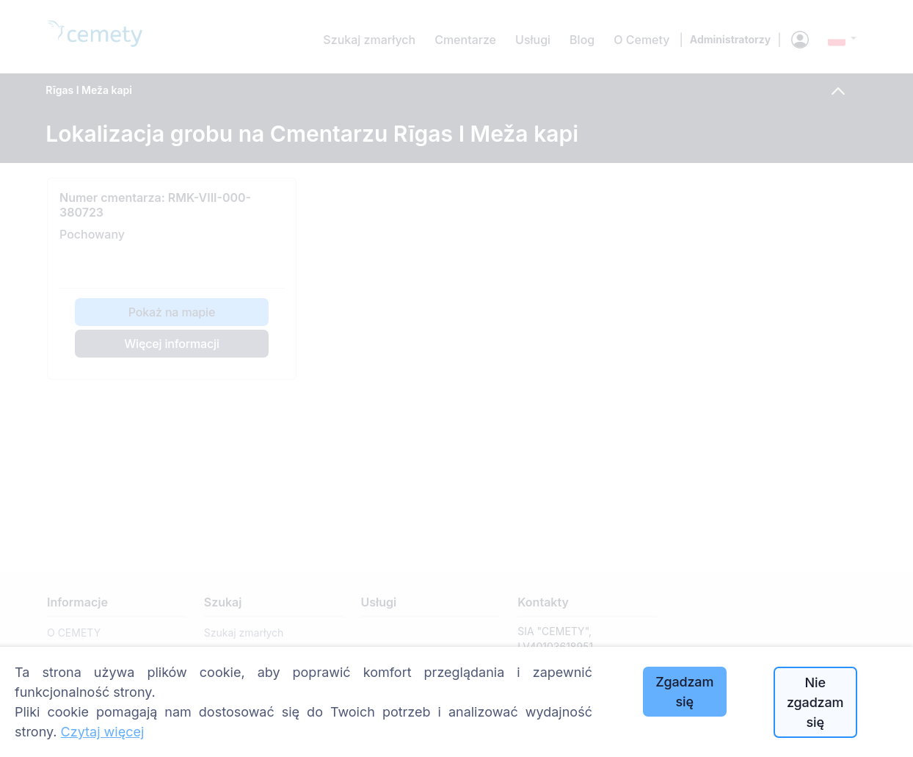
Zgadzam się (684, 691)
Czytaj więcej (103, 731)
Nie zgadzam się (815, 702)
